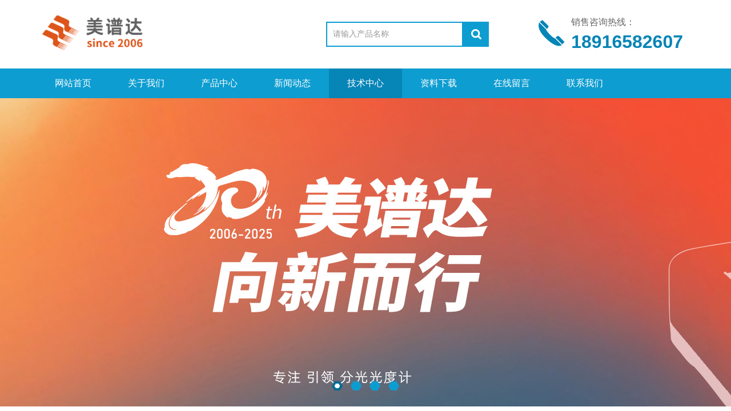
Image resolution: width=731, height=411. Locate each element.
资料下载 (438, 83)
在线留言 (511, 83)
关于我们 (146, 83)
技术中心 (365, 83)
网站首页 (73, 83)
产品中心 (219, 83)
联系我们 (585, 83)
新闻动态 (292, 83)
